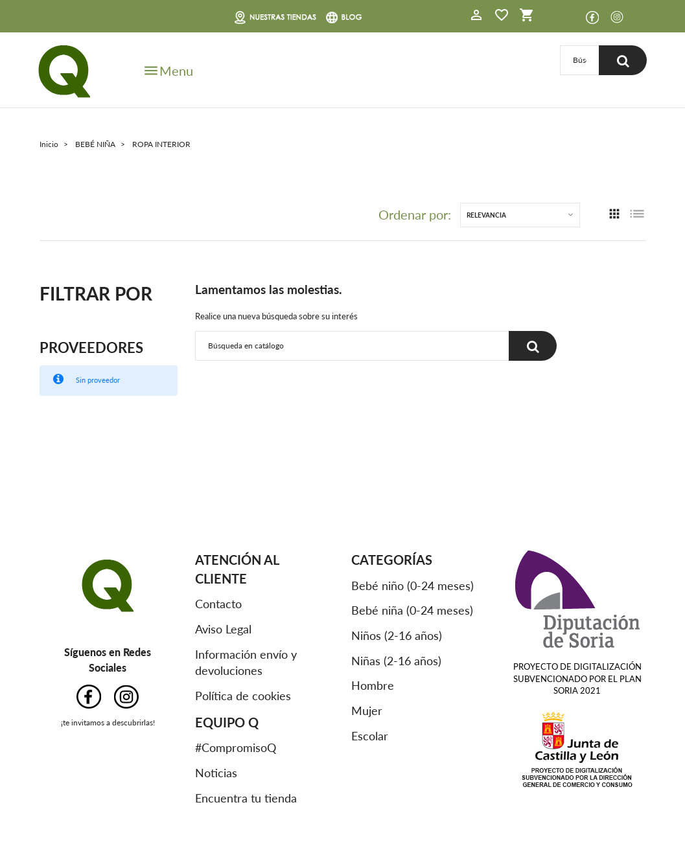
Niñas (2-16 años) (396, 661)
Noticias (216, 773)
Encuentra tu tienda (246, 798)
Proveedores (91, 347)
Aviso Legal (223, 629)
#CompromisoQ (235, 747)
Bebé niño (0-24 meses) (412, 585)
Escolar (369, 736)
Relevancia (486, 215)
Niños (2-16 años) (396, 635)
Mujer (366, 710)
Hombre (372, 685)
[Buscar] (579, 60)
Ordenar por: (414, 215)
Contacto (218, 604)
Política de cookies (243, 695)
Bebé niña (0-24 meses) (412, 610)
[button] (476, 16)
